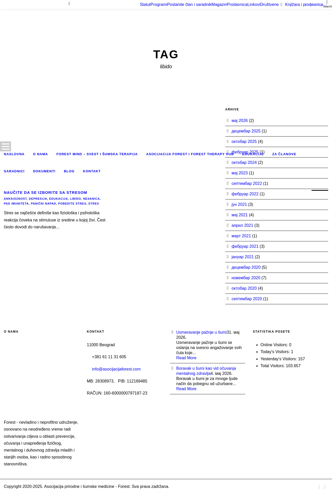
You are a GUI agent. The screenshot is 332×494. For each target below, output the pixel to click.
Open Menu (5, 146)
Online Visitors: (274, 345)
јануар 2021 (243, 257)
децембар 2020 (246, 267)
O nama (40, 154)
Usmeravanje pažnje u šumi (201, 332)
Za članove (284, 154)
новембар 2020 (246, 278)
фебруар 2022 (245, 194)
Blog (69, 171)
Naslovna (14, 154)
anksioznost (15, 198)
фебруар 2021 (245, 246)
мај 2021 (240, 215)
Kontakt (92, 171)
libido (75, 198)
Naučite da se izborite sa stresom (45, 192)
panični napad (43, 203)
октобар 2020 (244, 288)
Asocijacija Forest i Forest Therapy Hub (190, 154)
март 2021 (241, 236)
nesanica (91, 198)
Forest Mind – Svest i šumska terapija (97, 154)
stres (93, 203)
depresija (38, 198)
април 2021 (242, 225)
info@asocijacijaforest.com (116, 369)
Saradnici (14, 171)
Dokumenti (44, 171)
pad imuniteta (16, 203)
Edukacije (253, 154)
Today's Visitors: (275, 352)
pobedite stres (72, 203)
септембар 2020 (247, 299)
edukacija (58, 198)
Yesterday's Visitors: (279, 359)
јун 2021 (239, 204)
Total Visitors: (273, 366)
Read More (186, 358)
